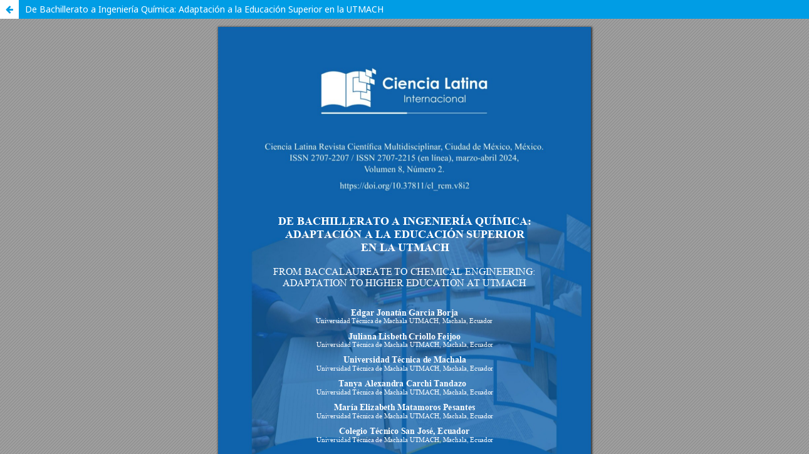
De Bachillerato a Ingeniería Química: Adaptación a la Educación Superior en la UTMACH (204, 9)
